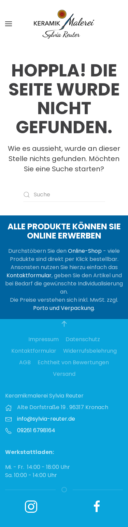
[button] (8, 23)
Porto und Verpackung (63, 308)
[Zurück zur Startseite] (64, 23)
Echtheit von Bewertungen (73, 362)
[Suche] (64, 195)
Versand (64, 374)
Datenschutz (83, 339)
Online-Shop (85, 251)
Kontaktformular (29, 275)
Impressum (43, 339)
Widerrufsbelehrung (90, 351)
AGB (25, 362)
